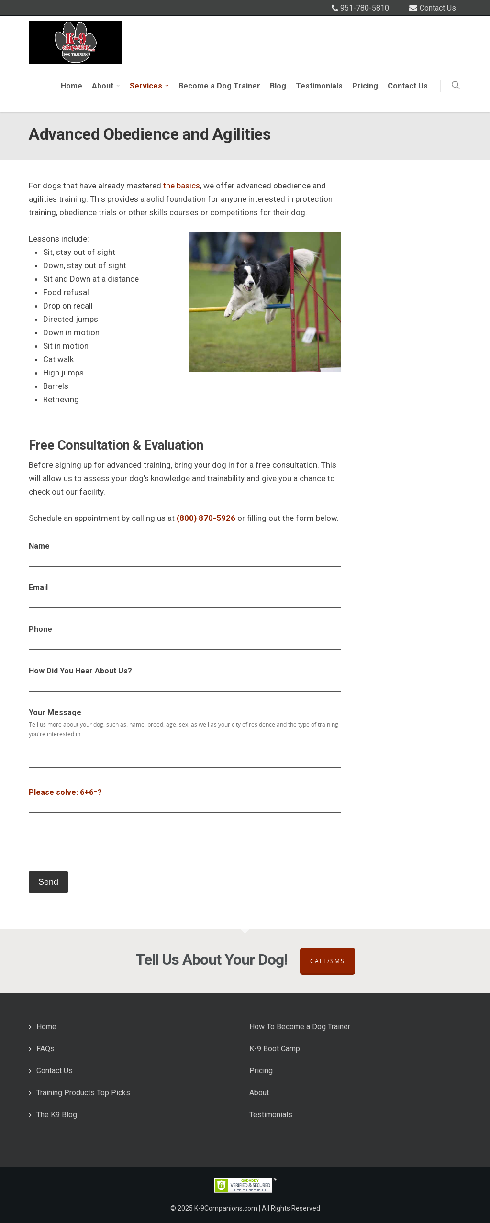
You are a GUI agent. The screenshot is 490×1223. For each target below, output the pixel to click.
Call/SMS (327, 961)
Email (185, 596)
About (106, 86)
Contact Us (438, 7)
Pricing (365, 85)
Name (185, 554)
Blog (278, 85)
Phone (185, 638)
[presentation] (101, 845)
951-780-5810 (364, 7)
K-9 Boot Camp (274, 1048)
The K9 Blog (56, 1114)
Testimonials (319, 85)
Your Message (185, 740)
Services (150, 86)
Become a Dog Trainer (219, 85)
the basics (181, 185)
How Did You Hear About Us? (185, 679)
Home (71, 85)
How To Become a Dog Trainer (299, 1026)
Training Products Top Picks (83, 1092)
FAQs (45, 1048)
